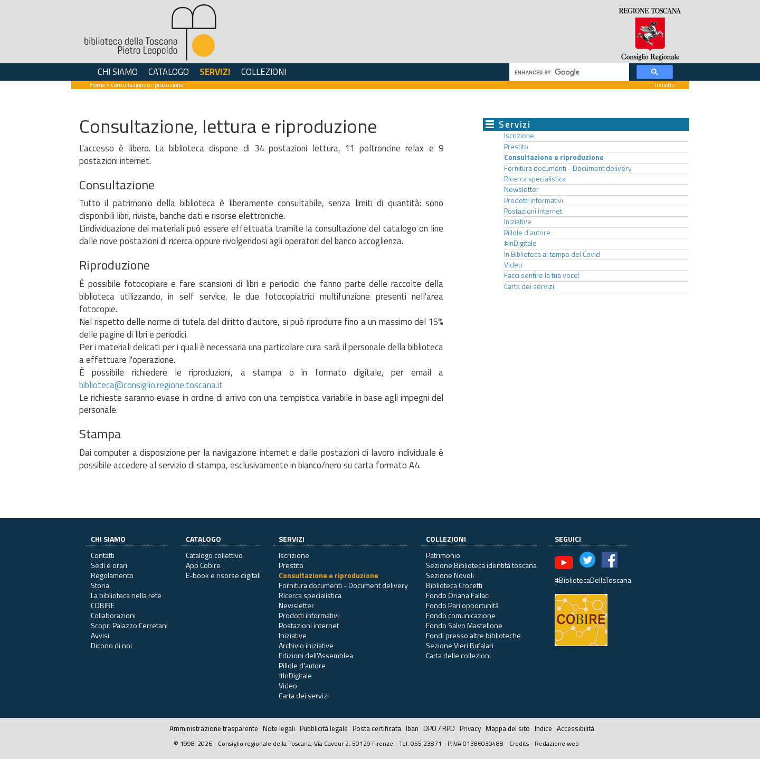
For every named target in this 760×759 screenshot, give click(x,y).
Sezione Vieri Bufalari (459, 645)
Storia (100, 585)
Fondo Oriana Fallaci (458, 595)
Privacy (470, 728)
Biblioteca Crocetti (454, 585)
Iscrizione (519, 135)
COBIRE (103, 605)
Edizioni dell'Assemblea (316, 655)
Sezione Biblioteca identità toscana (481, 565)
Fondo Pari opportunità (462, 605)
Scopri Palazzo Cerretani (129, 625)
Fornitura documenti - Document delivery (568, 168)
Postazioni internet (533, 211)
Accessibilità (575, 728)
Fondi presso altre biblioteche (473, 635)
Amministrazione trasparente (213, 728)
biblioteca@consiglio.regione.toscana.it (151, 385)
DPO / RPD (439, 728)
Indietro (664, 84)
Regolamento (112, 575)
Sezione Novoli (450, 575)
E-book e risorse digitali (223, 575)
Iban (412, 728)
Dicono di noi (111, 645)
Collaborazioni (113, 615)
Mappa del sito (508, 728)
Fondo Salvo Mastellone (464, 625)
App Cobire (203, 565)
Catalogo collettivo (214, 555)
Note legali (279, 728)
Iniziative (517, 221)
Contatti (103, 555)
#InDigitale (520, 243)
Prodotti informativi (533, 200)
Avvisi (100, 635)
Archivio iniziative (306, 645)
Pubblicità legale (324, 728)
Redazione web (557, 743)
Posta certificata (377, 728)
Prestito (516, 146)
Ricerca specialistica (535, 179)
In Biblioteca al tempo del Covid (552, 254)
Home (97, 84)
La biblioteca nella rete (126, 595)
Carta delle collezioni (458, 655)
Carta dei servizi (529, 286)
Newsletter (521, 189)
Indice (543, 728)
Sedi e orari (109, 565)
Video (513, 265)
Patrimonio (443, 555)
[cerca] (568, 72)
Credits (519, 743)
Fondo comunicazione (461, 615)
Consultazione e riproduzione (554, 157)
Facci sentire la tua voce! (542, 275)
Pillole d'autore (527, 232)
